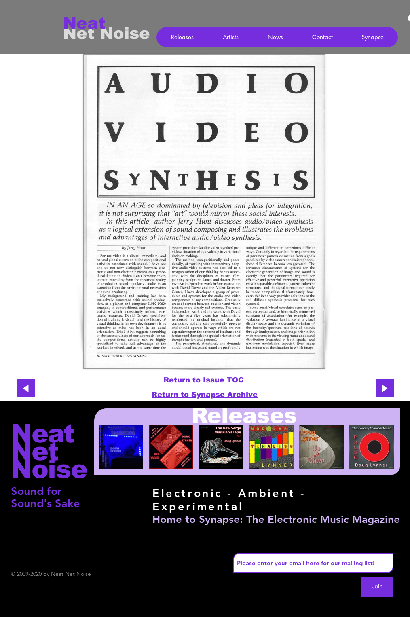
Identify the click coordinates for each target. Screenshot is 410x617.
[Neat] (91, 23)
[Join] (377, 587)
